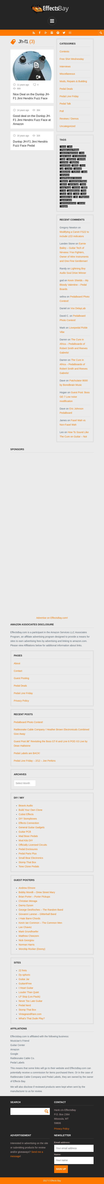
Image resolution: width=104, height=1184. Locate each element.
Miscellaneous (67, 73)
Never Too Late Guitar (31, 1001)
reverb (82, 203)
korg (84, 194)
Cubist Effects (26, 814)
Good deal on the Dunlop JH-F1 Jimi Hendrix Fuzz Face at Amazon (31, 119)
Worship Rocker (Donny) (32, 949)
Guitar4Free (25, 983)
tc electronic (80, 156)
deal (85, 172)
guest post (66, 200)
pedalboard (74, 190)
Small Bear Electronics (31, 858)
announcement (68, 203)
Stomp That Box (27, 862)
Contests (64, 51)
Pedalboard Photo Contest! (28, 722)
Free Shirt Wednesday (72, 59)
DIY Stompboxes (28, 818)
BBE (85, 187)
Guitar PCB (25, 831)
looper (64, 206)
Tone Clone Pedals (29, 866)
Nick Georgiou (26, 940)
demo (64, 184)
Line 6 (69, 168)
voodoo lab (67, 197)
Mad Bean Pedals (28, 836)
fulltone (76, 172)
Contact (18, 670)
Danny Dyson (26, 905)
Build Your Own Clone (30, 810)
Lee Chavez (25, 927)
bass (83, 184)
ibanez (64, 181)
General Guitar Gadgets (32, 827)
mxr (83, 153)
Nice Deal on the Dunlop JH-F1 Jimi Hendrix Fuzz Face (31, 96)
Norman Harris (27, 944)
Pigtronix (85, 197)
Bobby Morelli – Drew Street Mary (37, 892)
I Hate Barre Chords (29, 918)
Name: (57, 1154)
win (70, 194)
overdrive (66, 165)
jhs (76, 197)
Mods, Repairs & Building (73, 81)
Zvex (63, 194)
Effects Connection (29, 823)
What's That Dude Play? (32, 1018)
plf (62, 168)
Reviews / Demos (69, 118)
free (84, 190)
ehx (70, 147)
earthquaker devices (71, 178)
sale (63, 159)
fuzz (83, 165)
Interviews (65, 66)
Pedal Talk (65, 103)
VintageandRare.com (30, 1014)
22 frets (23, 970)
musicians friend (79, 181)
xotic (77, 194)
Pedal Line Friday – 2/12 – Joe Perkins (35, 760)
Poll (62, 111)
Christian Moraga (28, 901)
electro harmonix (69, 153)
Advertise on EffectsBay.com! (52, 617)
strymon (65, 175)
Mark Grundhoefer (29, 931)
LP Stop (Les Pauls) (29, 996)
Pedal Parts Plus (28, 853)
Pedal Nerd (25, 1005)
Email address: (62, 1142)
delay (76, 165)
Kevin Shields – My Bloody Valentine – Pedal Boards (74, 285)
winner (78, 168)
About (17, 663)
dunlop (82, 159)
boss (63, 147)
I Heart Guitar (26, 987)
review (77, 187)
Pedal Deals (66, 88)
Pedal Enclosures (28, 849)
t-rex (63, 190)
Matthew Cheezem (29, 935)
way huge (66, 187)
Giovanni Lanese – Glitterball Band (37, 914)
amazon (72, 159)
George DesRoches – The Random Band (41, 909)
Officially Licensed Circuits (33, 844)
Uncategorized (67, 126)
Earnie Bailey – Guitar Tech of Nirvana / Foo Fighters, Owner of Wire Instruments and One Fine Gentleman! (74, 252)
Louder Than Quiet (29, 992)
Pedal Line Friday (69, 96)
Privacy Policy (21, 700)
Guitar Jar (24, 979)
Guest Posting (21, 678)
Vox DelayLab (78, 308)
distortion (66, 172)
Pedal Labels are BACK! (27, 753)
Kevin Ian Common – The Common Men (40, 922)
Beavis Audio (26, 805)
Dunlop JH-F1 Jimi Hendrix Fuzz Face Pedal (30, 143)
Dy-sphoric (24, 974)
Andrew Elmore (27, 888)
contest (65, 162)
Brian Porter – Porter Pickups (34, 896)
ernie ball (74, 184)
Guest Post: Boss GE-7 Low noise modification (75, 397)
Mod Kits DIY (26, 840)
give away (66, 156)
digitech (75, 162)
